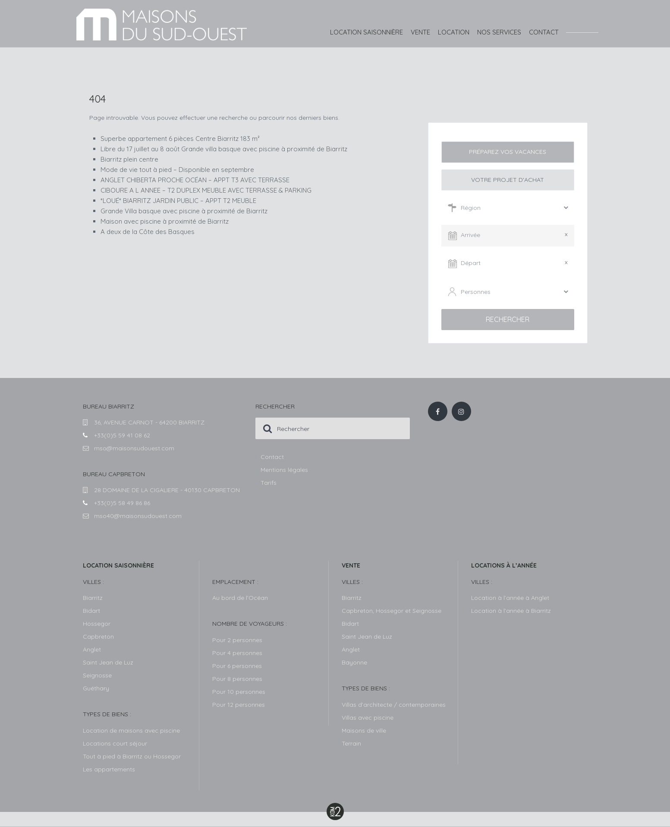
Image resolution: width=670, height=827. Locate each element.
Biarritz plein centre (129, 159)
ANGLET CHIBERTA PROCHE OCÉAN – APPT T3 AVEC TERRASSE (195, 180)
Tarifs (269, 483)
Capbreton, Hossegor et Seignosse (391, 611)
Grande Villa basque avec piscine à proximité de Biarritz (184, 211)
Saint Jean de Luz (367, 636)
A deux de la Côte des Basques (148, 232)
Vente (420, 32)
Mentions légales (284, 470)
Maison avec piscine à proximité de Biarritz (165, 221)
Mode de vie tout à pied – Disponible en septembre (177, 169)
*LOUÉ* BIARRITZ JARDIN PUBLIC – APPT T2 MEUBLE (178, 201)
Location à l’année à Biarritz (511, 611)
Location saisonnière (366, 32)
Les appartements (109, 769)
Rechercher (507, 319)
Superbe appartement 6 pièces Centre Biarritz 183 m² (180, 138)
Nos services (499, 32)
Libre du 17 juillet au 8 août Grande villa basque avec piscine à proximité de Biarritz (224, 149)
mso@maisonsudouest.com (134, 448)
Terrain (351, 743)
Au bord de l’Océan (240, 598)
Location (453, 32)
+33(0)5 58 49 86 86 (122, 503)
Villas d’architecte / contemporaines (394, 704)
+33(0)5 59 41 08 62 (122, 435)
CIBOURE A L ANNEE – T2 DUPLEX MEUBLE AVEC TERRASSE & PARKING (206, 190)
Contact (544, 32)
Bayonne (354, 662)
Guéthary (96, 688)
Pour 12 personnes (238, 704)
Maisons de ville (364, 730)
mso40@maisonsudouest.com (138, 516)
